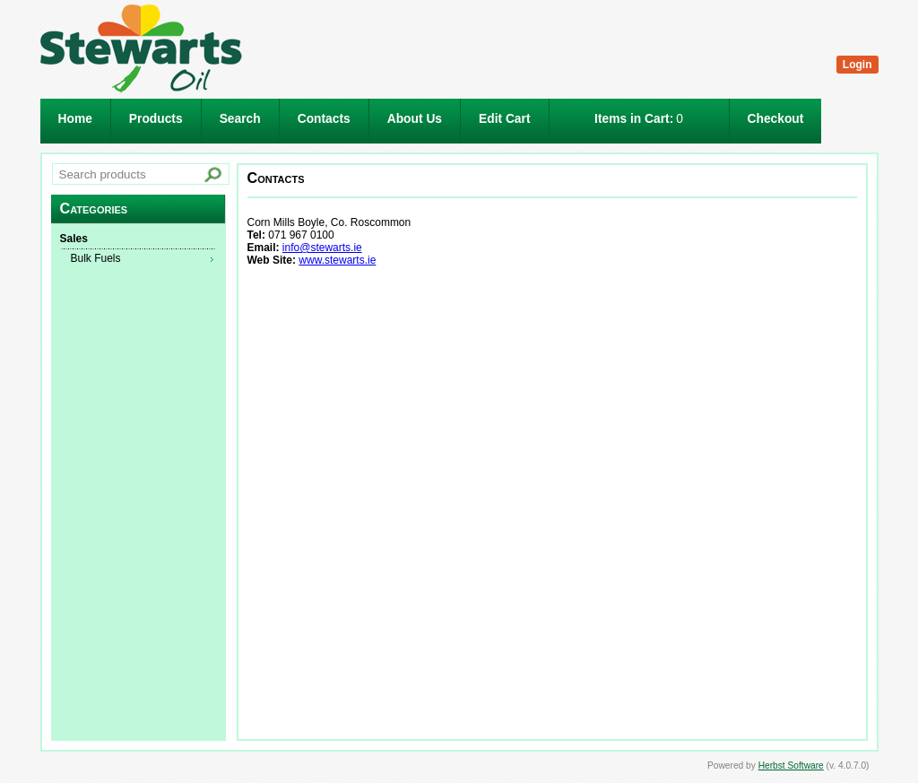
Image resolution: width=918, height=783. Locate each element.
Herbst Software (791, 765)
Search (240, 119)
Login (857, 64)
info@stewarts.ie (322, 247)
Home (75, 119)
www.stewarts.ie (337, 260)
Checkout (776, 119)
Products (156, 119)
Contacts (324, 119)
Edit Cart (505, 119)
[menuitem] (138, 239)
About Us (414, 119)
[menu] (138, 249)
